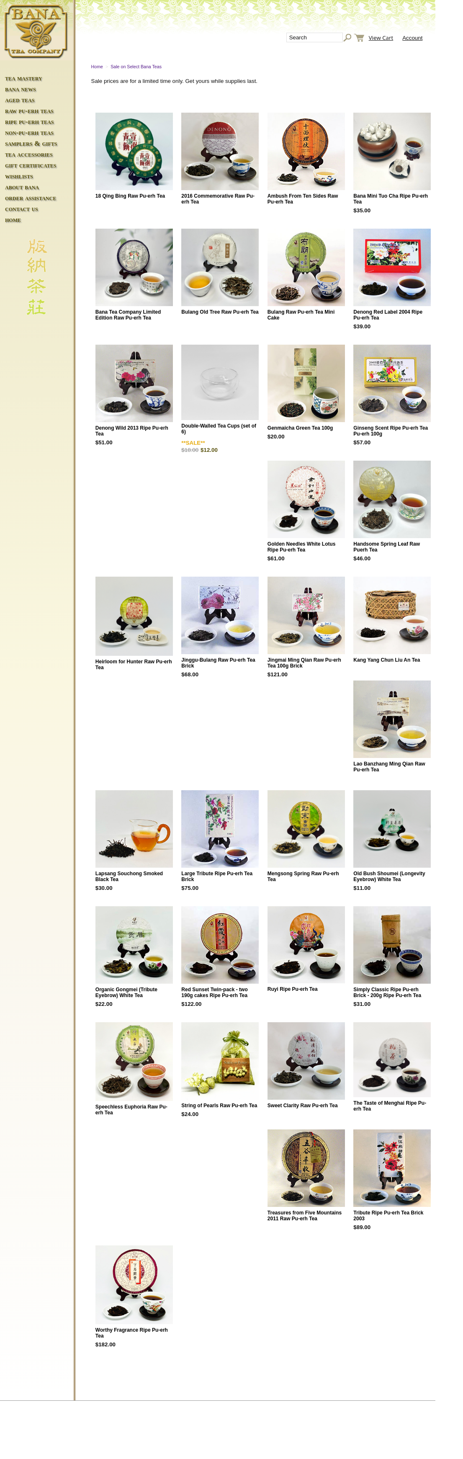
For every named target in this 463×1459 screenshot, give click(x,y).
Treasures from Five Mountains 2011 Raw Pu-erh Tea (305, 1216)
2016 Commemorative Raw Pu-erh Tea (218, 199)
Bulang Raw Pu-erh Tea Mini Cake (301, 315)
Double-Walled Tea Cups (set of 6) (218, 429)
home (13, 220)
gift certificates (30, 165)
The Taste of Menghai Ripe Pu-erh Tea (389, 1106)
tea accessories (29, 154)
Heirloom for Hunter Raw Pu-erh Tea (133, 664)
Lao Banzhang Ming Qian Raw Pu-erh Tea (389, 767)
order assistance (30, 198)
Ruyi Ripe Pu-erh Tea (293, 989)
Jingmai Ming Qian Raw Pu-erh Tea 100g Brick (304, 663)
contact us (21, 209)
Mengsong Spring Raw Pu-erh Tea (303, 876)
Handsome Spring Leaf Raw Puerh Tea (386, 547)
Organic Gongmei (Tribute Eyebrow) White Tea (126, 992)
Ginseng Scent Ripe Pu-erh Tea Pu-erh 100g (390, 431)
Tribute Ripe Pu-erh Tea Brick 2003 (388, 1216)
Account (412, 38)
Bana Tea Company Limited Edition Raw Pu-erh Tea (128, 315)
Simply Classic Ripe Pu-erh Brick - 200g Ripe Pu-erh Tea (387, 992)
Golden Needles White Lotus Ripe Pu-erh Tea (302, 547)
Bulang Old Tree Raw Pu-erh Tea (219, 312)
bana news (20, 89)
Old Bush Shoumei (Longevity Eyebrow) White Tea (389, 876)
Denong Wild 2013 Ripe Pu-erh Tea (131, 431)
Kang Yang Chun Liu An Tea (386, 660)
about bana (22, 187)
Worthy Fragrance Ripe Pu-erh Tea (131, 1333)
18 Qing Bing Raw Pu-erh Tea (130, 196)
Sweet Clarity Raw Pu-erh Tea (303, 1105)
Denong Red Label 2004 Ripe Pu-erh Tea (387, 315)
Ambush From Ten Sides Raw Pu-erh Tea (303, 199)
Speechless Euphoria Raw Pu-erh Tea (131, 1110)
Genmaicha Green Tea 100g (300, 428)
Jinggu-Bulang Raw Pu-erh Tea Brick (218, 663)
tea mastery (23, 78)
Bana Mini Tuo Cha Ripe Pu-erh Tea (390, 199)
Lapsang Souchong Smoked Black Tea (129, 876)
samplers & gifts (31, 143)
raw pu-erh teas (29, 111)
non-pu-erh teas (29, 133)
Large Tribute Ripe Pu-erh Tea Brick (216, 876)
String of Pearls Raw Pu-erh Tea (219, 1105)
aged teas (19, 100)
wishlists (19, 176)
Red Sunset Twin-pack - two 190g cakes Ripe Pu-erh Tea (214, 992)
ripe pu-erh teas (29, 122)
